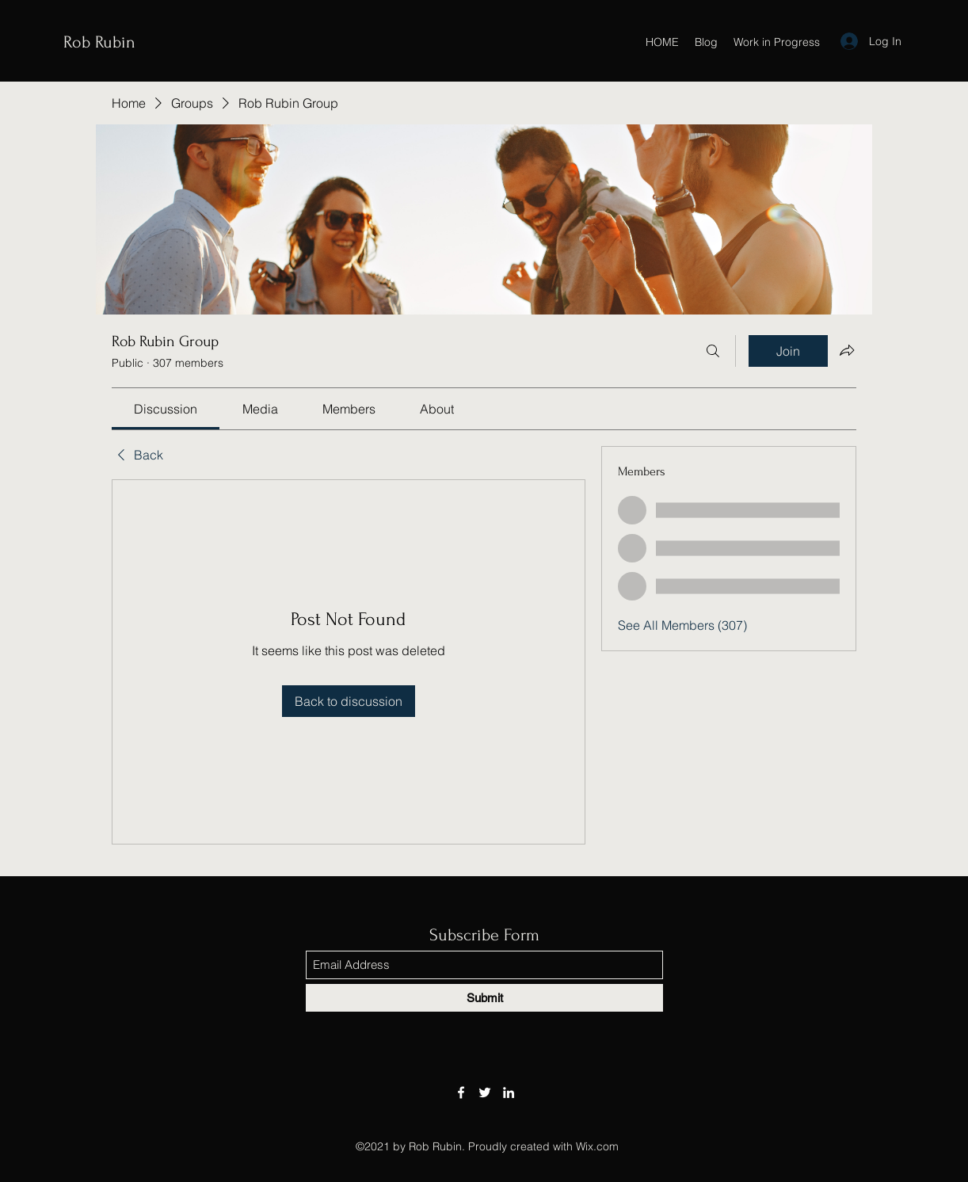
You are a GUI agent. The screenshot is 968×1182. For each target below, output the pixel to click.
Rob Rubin (99, 41)
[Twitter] (485, 1092)
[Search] (712, 351)
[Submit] (484, 998)
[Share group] (846, 350)
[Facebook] (461, 1092)
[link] (165, 409)
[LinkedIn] (508, 1092)
